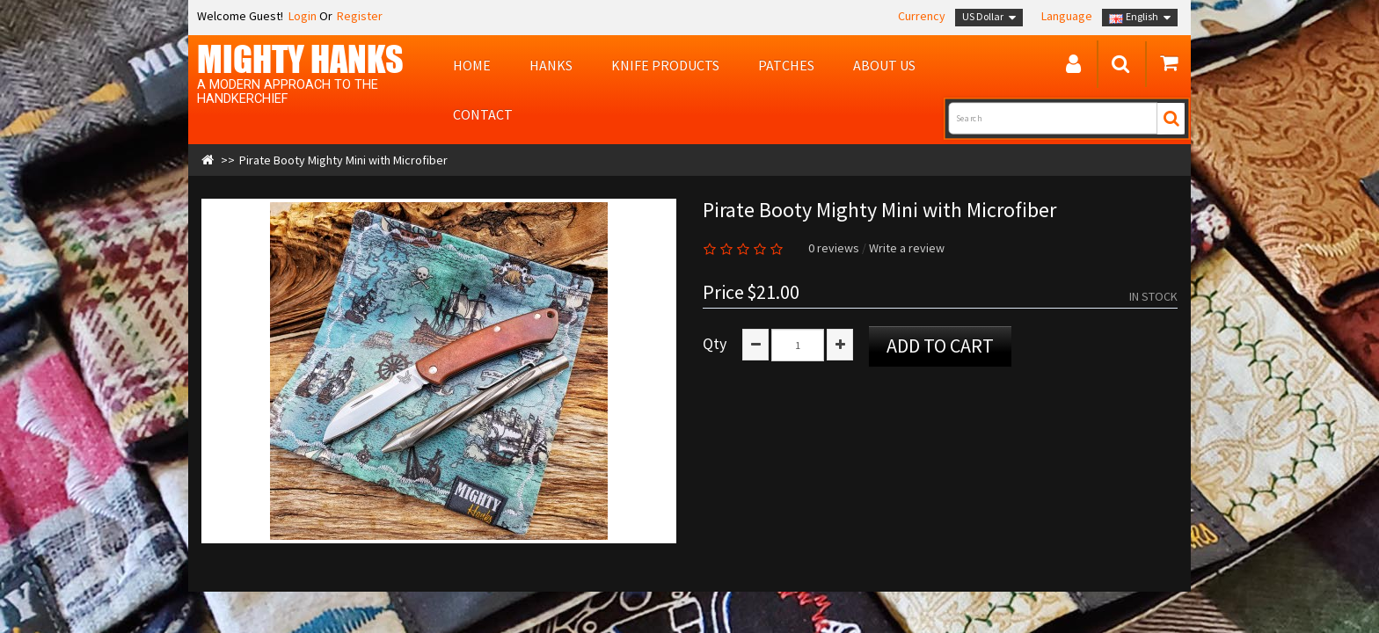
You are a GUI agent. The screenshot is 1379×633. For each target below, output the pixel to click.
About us (884, 65)
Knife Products (665, 65)
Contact (483, 114)
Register (360, 16)
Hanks (551, 65)
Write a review (907, 248)
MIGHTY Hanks (300, 59)
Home (472, 65)
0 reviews (833, 248)
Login (301, 16)
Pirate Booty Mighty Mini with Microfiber (343, 160)
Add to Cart (940, 345)
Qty (714, 344)
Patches (786, 65)
